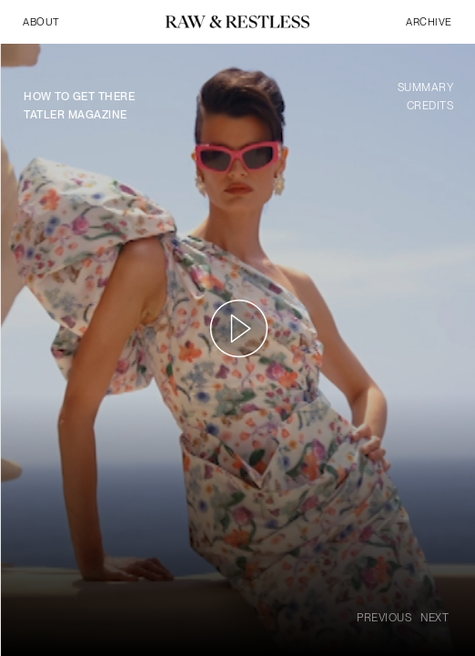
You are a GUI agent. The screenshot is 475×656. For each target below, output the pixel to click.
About (41, 21)
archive (429, 21)
